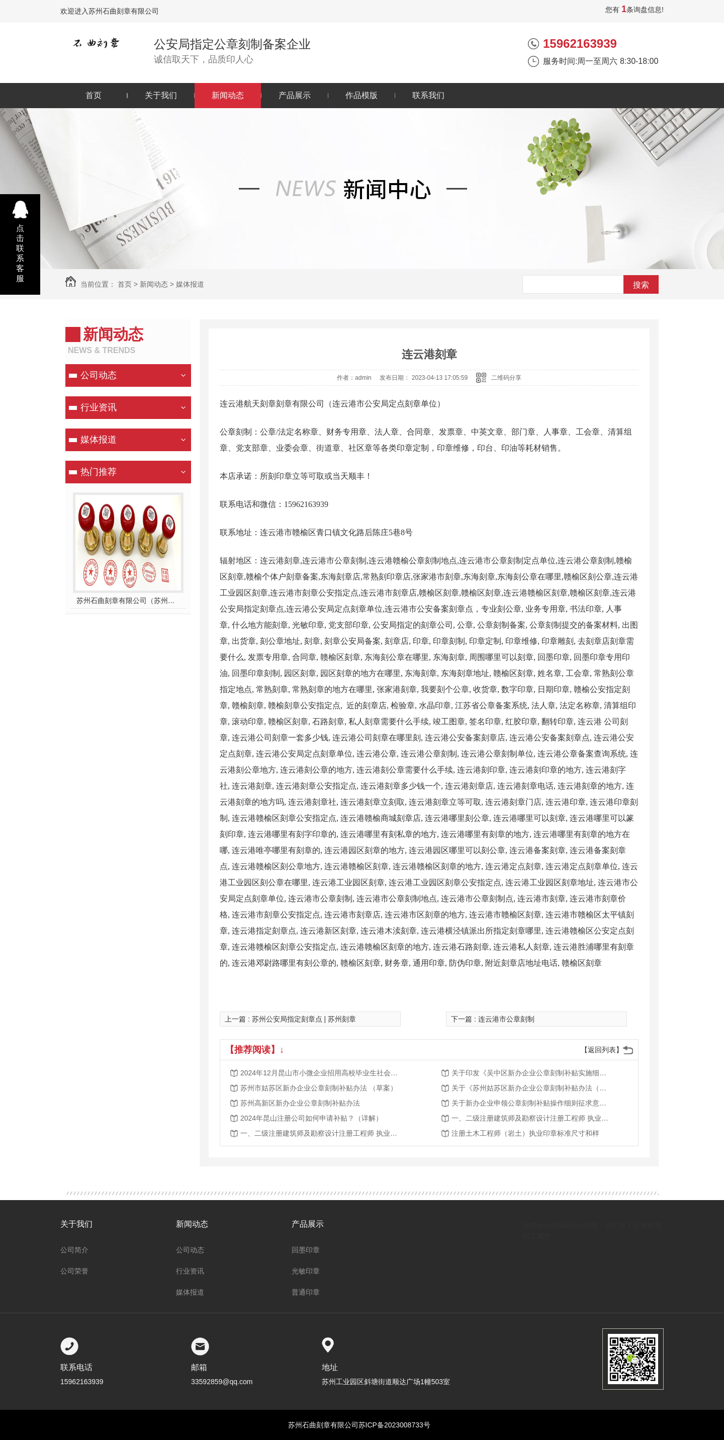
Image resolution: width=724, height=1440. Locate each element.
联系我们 (428, 95)
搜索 (641, 285)
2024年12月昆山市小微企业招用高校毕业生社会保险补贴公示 (320, 1073)
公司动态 (98, 375)
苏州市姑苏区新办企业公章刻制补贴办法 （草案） (318, 1088)
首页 (93, 95)
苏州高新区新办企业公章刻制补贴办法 (300, 1103)
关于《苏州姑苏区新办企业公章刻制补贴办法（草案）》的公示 (531, 1088)
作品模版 (361, 95)
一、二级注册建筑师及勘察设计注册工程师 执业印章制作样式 (531, 1118)
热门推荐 (98, 472)
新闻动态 (228, 95)
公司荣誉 (74, 1271)
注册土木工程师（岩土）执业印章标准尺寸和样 (525, 1133)
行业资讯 (98, 407)
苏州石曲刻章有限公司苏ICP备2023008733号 (359, 1425)
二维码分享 (506, 377)
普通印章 (306, 1292)
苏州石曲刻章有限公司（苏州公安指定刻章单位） (128, 601)
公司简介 (74, 1250)
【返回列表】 (602, 1050)
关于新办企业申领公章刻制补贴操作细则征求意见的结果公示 (531, 1103)
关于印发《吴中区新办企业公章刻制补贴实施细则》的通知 (531, 1073)
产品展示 (295, 95)
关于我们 (161, 95)
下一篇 (492, 1019)
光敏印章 (306, 1271)
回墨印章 (306, 1250)
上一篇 (290, 1019)
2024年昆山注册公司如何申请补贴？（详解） (311, 1118)
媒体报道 (190, 284)
